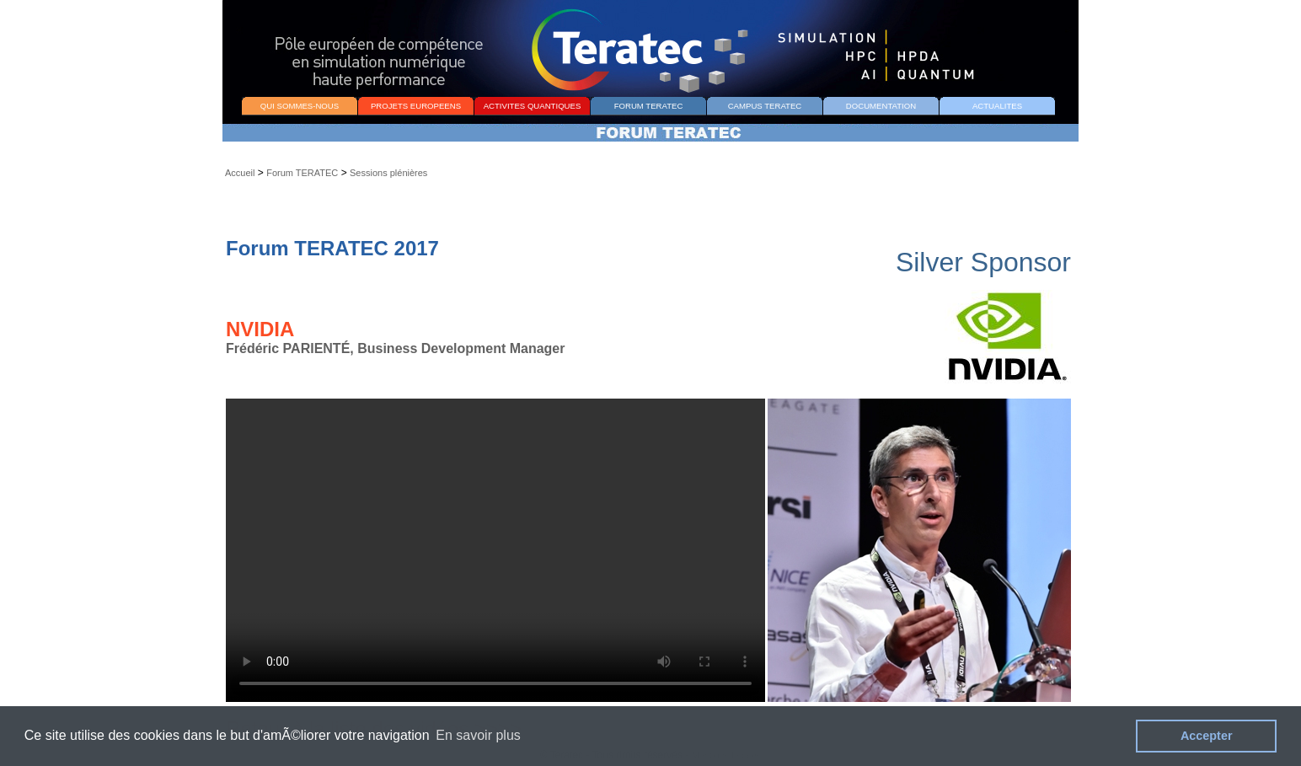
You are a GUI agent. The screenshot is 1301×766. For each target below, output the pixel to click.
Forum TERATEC (302, 173)
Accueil (239, 173)
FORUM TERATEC (648, 105)
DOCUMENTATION (881, 105)
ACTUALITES (997, 105)
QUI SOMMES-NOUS (299, 105)
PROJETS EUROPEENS (416, 105)
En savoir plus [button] (478, 735)
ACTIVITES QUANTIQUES (532, 105)
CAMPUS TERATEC (765, 105)
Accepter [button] (1207, 735)
